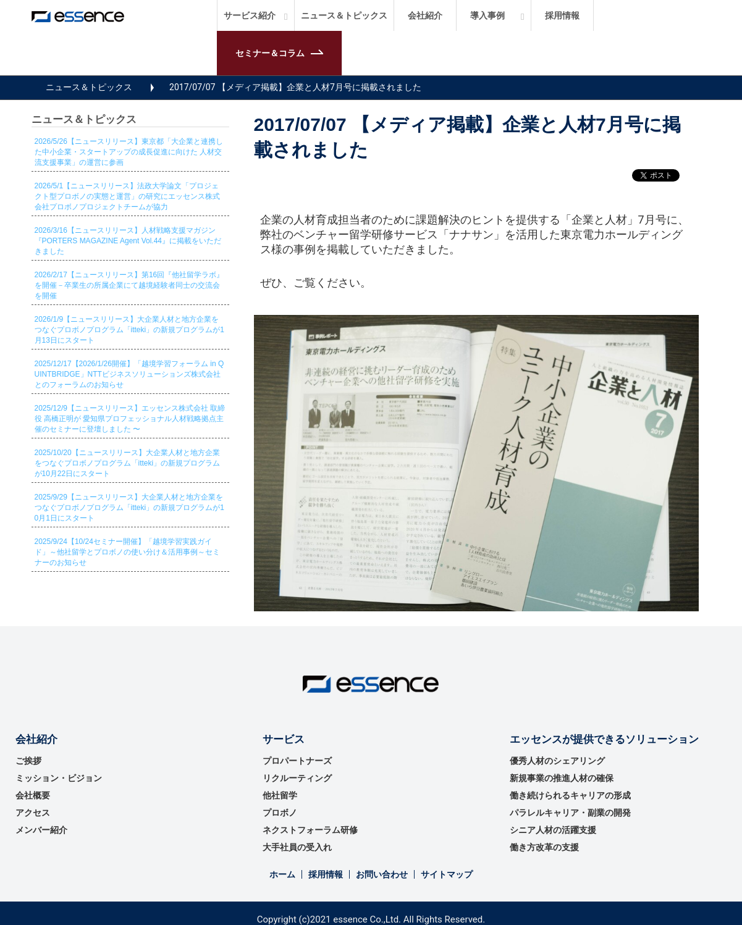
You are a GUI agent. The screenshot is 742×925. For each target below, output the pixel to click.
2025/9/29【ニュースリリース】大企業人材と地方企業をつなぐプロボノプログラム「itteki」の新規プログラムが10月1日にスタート (129, 507)
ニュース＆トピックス (344, 15)
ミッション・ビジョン (58, 778)
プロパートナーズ (297, 761)
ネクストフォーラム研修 (310, 830)
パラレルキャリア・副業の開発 (570, 813)
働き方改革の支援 (544, 847)
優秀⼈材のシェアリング (557, 761)
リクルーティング (297, 778)
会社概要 (32, 795)
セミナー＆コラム (270, 53)
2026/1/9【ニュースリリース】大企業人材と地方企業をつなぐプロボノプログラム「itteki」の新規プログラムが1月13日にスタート (129, 330)
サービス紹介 (250, 15)
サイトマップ (447, 874)
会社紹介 (425, 15)
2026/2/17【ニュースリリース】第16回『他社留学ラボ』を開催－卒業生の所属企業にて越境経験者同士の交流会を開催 (129, 285)
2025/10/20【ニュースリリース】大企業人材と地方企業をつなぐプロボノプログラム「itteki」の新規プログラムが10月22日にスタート (128, 463)
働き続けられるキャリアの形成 (570, 795)
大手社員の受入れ (297, 847)
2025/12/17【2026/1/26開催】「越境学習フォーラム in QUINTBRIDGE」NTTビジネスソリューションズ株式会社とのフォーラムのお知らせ (129, 374)
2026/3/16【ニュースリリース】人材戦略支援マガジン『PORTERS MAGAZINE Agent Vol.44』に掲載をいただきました (128, 241)
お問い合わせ (382, 874)
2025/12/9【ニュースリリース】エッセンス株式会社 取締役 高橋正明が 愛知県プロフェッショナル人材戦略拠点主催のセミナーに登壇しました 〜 (130, 418)
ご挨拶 (28, 761)
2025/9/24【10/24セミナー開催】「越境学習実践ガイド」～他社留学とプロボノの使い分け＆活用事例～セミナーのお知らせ (127, 552)
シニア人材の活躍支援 (553, 830)
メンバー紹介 (41, 830)
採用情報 (562, 15)
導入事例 (487, 15)
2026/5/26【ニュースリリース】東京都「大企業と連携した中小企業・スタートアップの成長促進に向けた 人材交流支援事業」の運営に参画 (129, 152)
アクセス (32, 813)
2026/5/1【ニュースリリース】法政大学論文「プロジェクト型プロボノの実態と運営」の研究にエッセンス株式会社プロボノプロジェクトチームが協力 (127, 196)
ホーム (282, 874)
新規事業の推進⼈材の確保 (561, 778)
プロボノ (280, 813)
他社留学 (280, 795)
